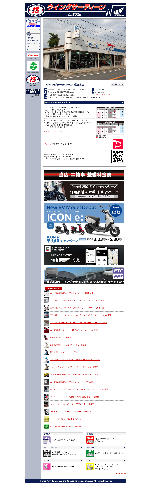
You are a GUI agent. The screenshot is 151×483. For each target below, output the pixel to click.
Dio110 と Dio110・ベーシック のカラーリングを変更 (70, 412)
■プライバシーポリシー (53, 131)
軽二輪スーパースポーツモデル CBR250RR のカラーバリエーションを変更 (79, 389)
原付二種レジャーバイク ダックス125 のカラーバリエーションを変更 (77, 308)
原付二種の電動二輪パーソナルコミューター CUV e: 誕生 (72, 382)
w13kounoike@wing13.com (104, 95)
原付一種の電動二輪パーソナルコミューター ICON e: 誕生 (72, 293)
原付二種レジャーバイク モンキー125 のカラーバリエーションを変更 (77, 300)
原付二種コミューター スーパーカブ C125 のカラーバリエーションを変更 (78, 323)
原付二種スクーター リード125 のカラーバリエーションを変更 (74, 330)
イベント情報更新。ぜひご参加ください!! (66, 419)
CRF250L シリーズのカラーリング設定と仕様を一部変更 (72, 404)
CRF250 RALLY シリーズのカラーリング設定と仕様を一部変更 (74, 397)
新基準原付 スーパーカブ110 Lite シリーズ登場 (68, 345)
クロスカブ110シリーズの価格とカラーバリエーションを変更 (74, 367)
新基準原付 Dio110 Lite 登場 (61, 337)
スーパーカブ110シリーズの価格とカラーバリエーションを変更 (75, 360)
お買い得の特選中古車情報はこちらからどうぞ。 (69, 426)
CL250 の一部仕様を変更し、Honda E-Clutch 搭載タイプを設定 (74, 375)
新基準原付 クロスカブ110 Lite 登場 (64, 352)
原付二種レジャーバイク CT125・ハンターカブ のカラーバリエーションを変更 (80, 315)
